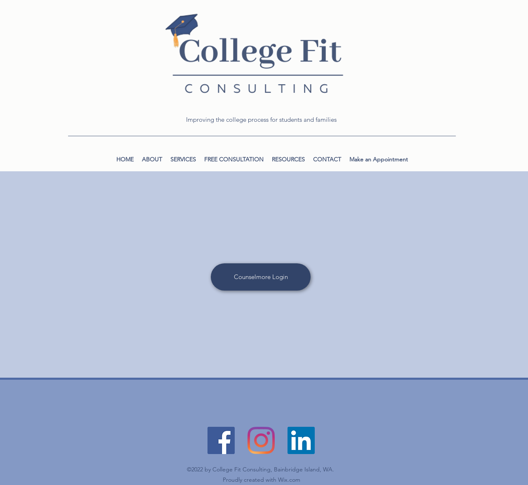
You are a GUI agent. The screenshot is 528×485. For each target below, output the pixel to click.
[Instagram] (261, 440)
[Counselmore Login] (261, 277)
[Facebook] (221, 440)
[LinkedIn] (301, 440)
